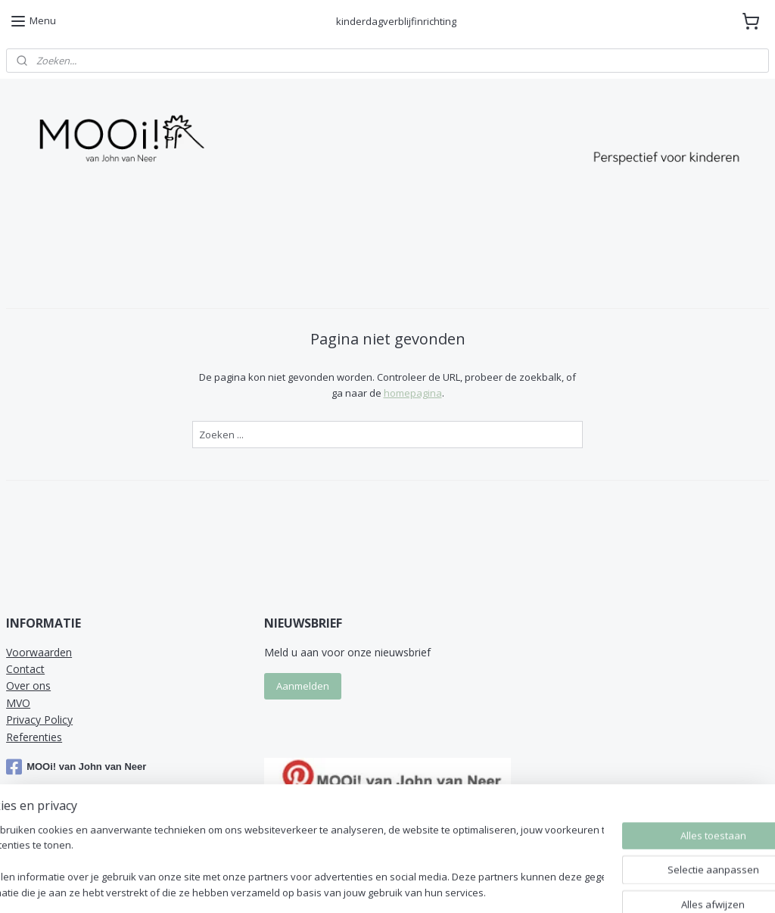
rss (495, 885)
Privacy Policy (39, 719)
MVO (18, 703)
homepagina (413, 393)
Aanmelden (302, 686)
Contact (25, 669)
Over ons (28, 685)
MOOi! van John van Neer (76, 767)
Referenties (34, 737)
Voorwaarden (39, 652)
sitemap (463, 885)
